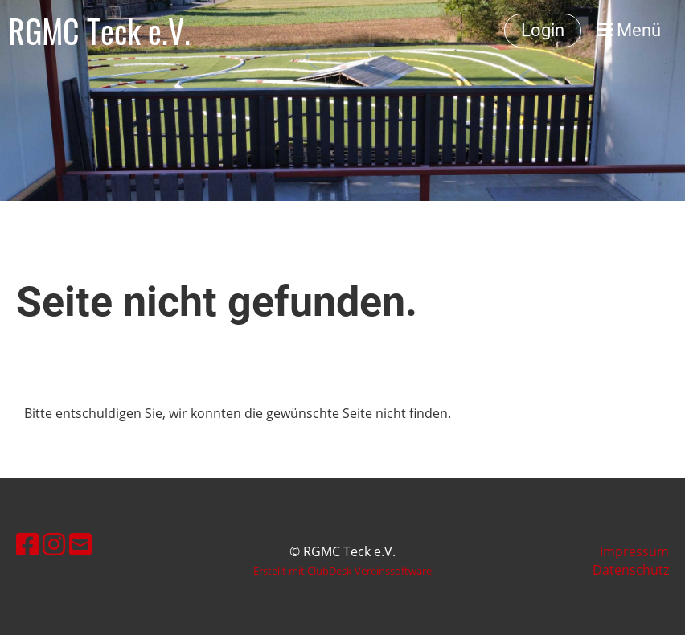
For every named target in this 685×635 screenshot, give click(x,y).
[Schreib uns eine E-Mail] (80, 543)
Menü (629, 30)
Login (542, 30)
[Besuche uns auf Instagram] (54, 543)
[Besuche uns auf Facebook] (27, 543)
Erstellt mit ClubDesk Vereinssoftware (342, 570)
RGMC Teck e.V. (99, 30)
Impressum (634, 551)
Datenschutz (631, 570)
